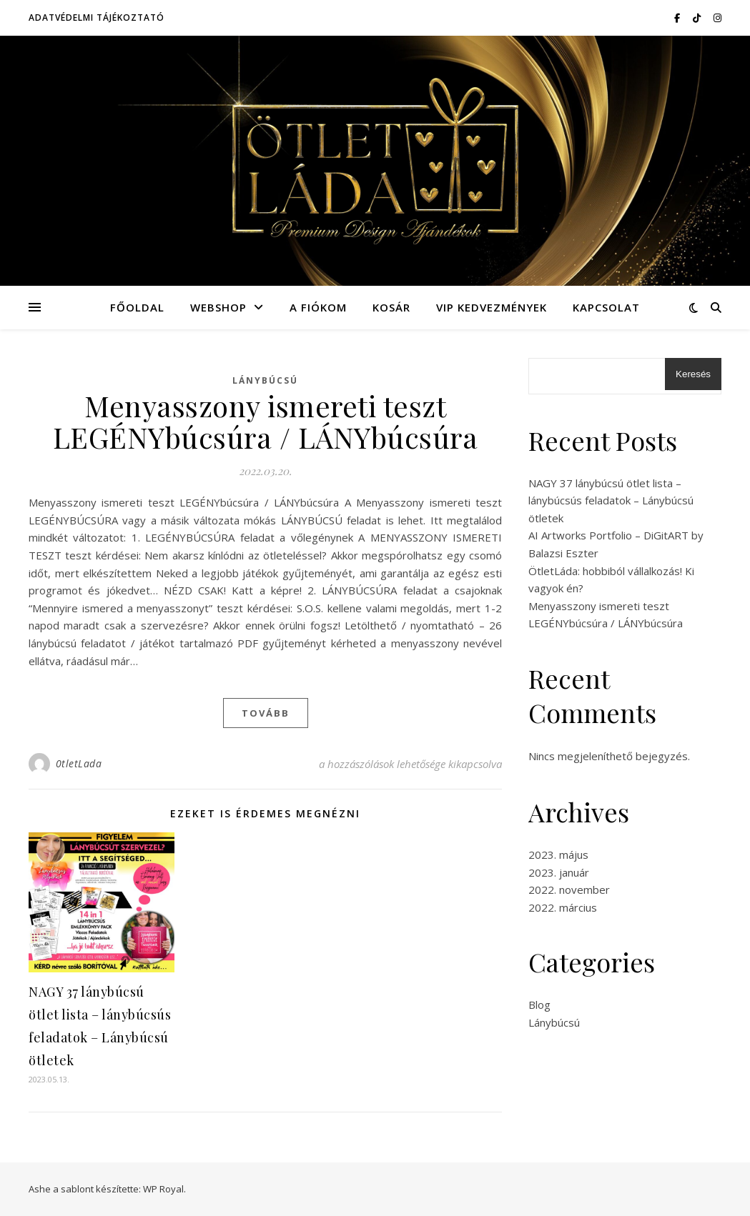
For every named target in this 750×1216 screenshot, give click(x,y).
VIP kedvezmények (491, 307)
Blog (539, 1004)
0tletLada (79, 763)
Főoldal (137, 307)
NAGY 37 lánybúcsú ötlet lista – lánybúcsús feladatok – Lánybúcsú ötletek (611, 500)
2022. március (562, 907)
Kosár (391, 307)
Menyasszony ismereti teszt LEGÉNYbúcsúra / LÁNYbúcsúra (265, 421)
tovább (266, 713)
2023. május (558, 854)
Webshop (218, 307)
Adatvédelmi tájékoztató (96, 17)
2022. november (569, 889)
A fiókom (318, 307)
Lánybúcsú (265, 380)
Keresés (693, 374)
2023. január (558, 872)
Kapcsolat (606, 307)
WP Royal (163, 1188)
